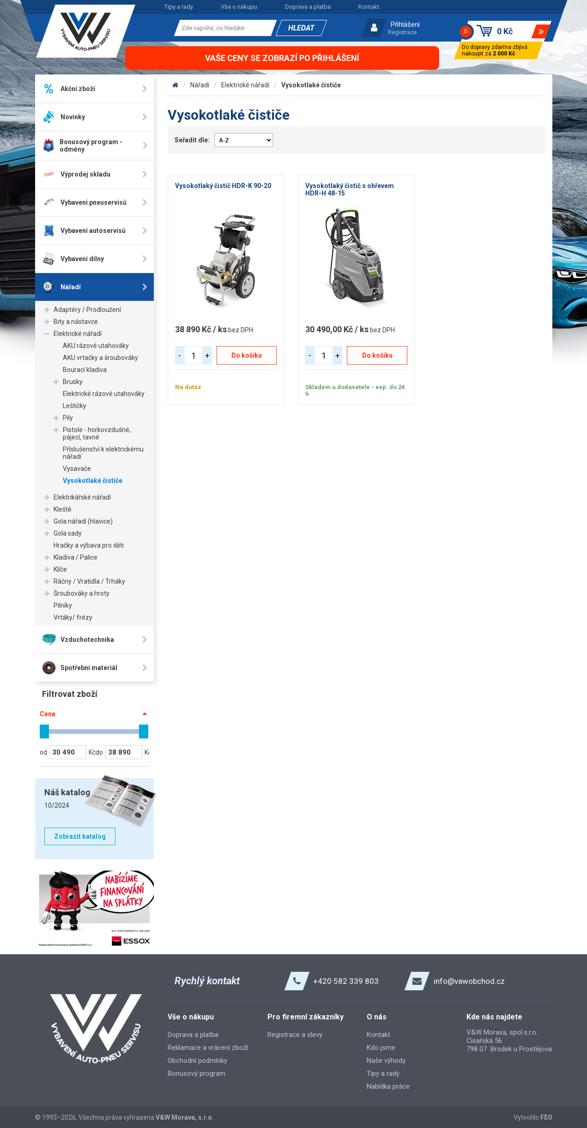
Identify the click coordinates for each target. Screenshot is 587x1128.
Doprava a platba (308, 6)
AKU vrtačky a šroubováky (100, 357)
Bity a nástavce (76, 321)
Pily (68, 417)
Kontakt (368, 6)
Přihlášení (405, 24)
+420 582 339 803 (346, 981)
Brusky (73, 381)
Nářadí (199, 85)
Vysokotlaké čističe (92, 480)
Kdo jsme (381, 1047)
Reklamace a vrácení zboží (208, 1047)
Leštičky (74, 405)
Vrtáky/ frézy (73, 617)
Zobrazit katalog (80, 836)
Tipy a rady (178, 6)
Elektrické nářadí (78, 333)
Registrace (402, 32)
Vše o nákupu (239, 6)
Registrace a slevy (294, 1034)
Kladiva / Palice (75, 557)
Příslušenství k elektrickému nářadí (103, 452)
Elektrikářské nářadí (82, 497)
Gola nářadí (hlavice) (83, 521)
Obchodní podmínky (197, 1060)
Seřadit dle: (192, 140)
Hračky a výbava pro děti (89, 545)
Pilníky (63, 605)
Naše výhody (386, 1060)
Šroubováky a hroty (81, 593)
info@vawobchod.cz (469, 981)
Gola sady (68, 533)
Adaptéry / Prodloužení (87, 309)
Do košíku (246, 355)
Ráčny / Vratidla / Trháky (89, 581)
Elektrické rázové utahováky (104, 393)
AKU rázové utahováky (96, 345)
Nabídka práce (388, 1086)
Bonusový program (196, 1073)
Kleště (62, 509)
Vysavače (77, 468)
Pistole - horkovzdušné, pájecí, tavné (97, 433)
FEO (546, 1117)
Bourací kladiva (85, 369)
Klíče (60, 569)
